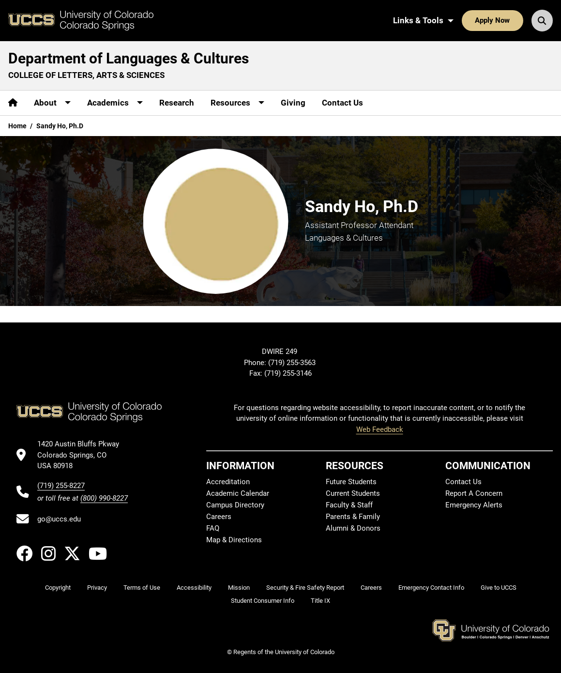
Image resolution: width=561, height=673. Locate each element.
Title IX (320, 600)
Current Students (353, 493)
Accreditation (228, 481)
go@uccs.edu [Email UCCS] (59, 519)
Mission (239, 587)
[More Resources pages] (237, 103)
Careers (218, 516)
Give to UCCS (498, 587)
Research (176, 102)
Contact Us (342, 102)
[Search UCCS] (542, 20)
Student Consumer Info (262, 600)
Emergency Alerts (473, 505)
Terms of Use (141, 587)
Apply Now (492, 20)
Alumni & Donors (353, 528)
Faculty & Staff (349, 505)
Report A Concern (473, 493)
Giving (293, 102)
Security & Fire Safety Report (305, 587)
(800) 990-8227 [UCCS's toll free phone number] (104, 498)
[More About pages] (52, 103)
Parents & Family (353, 516)
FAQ (212, 528)
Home (17, 126)
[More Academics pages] (115, 103)
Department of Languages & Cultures (128, 58)
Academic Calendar (237, 493)
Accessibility (194, 587)
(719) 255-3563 (293, 362)
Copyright (58, 587)
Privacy (97, 587)
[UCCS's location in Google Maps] (82, 455)
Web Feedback (379, 429)
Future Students (351, 481)
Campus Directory (235, 505)
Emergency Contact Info (431, 587)
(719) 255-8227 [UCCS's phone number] (61, 485)
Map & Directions (234, 539)
